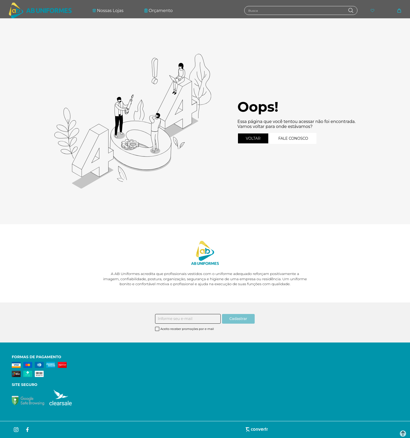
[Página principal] (40, 10)
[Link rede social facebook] (27, 429)
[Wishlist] (372, 11)
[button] (403, 433)
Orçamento (158, 10)
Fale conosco (293, 138)
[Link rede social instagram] (16, 429)
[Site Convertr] (204, 429)
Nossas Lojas (108, 10)
